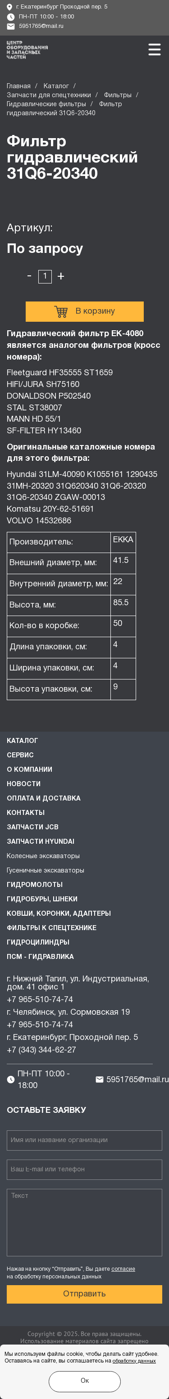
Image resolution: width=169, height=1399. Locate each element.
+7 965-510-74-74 (40, 1000)
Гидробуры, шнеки (42, 900)
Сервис (20, 756)
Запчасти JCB (33, 828)
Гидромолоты (35, 885)
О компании (29, 770)
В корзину (84, 312)
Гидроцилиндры (38, 943)
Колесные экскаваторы (43, 856)
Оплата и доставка (44, 799)
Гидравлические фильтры (46, 105)
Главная (19, 87)
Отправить (84, 1294)
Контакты (26, 813)
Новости (24, 784)
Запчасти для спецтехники (49, 96)
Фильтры (118, 96)
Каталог (56, 87)
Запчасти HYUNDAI (40, 842)
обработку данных (134, 1361)
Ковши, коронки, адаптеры (59, 914)
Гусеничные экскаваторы (45, 871)
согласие (123, 1269)
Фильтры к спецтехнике (51, 928)
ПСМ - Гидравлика (40, 957)
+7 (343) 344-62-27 (41, 1050)
